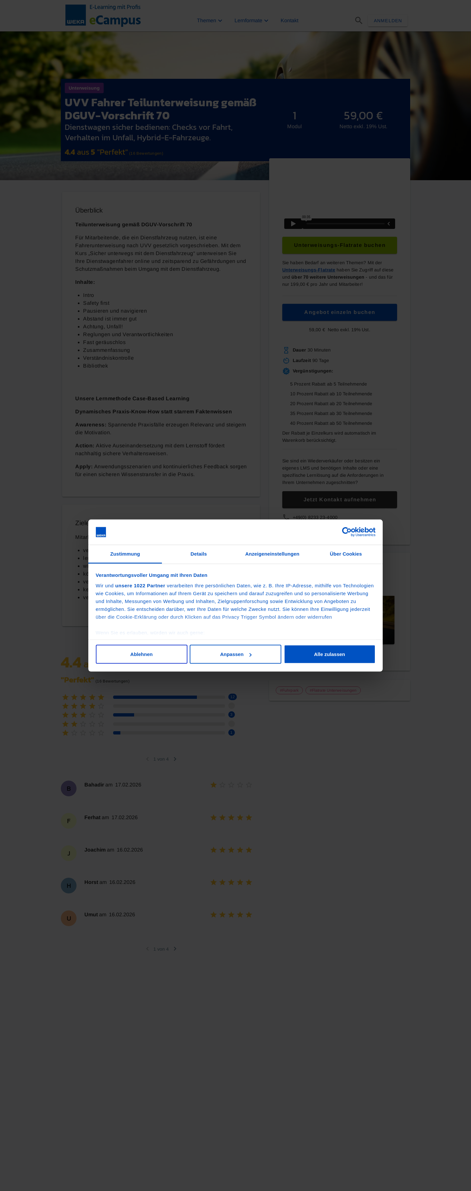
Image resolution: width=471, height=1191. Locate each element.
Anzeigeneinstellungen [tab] (272, 553)
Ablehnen (141, 654)
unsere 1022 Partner (140, 585)
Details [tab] (199, 553)
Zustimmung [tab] (125, 553)
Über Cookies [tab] (346, 553)
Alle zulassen (329, 654)
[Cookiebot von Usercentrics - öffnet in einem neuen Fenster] (346, 532)
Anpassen (236, 654)
